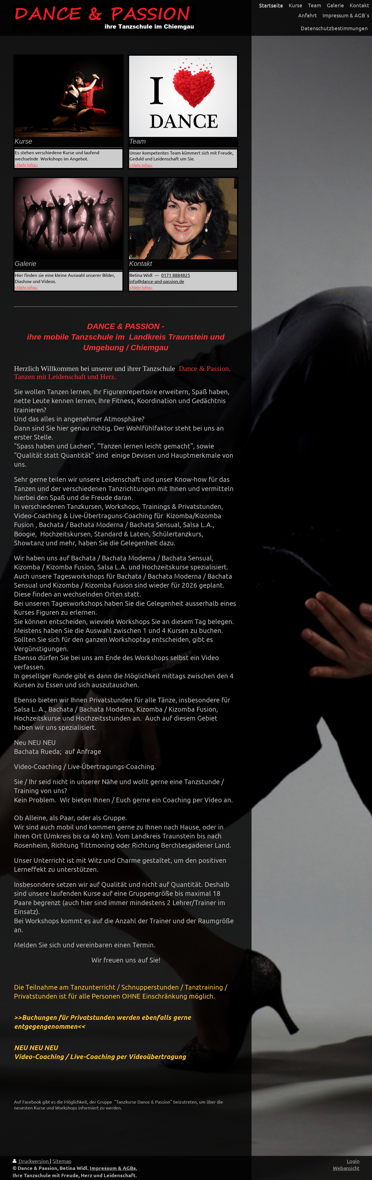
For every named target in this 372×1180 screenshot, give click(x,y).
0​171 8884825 (175, 275)
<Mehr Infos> (26, 164)
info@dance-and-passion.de (156, 281)
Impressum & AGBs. (113, 1168)
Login (353, 1161)
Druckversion (31, 1161)
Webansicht (346, 1168)
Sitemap (62, 1161)
